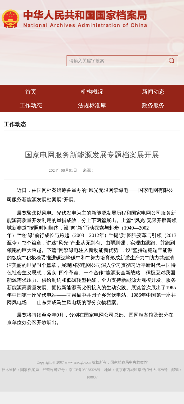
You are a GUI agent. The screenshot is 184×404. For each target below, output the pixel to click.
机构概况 (92, 92)
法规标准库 (92, 105)
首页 (30, 92)
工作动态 (31, 105)
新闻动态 (153, 92)
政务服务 (153, 105)
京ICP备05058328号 (85, 370)
